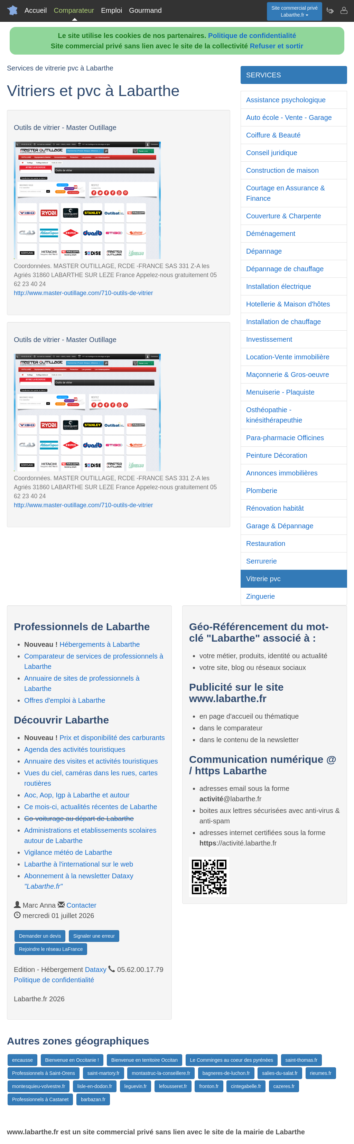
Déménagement (270, 233)
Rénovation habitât (275, 508)
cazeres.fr (284, 1086)
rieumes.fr (321, 1073)
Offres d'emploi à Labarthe (64, 700)
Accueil (36, 10)
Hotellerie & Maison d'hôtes (288, 304)
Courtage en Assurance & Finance (285, 193)
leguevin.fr (135, 1086)
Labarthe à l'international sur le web (78, 864)
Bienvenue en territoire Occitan (144, 1060)
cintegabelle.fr (246, 1086)
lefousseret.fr (173, 1086)
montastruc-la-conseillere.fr (161, 1073)
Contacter (81, 905)
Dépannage (264, 251)
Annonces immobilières (282, 473)
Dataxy (95, 969)
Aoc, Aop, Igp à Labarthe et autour (77, 795)
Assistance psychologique (286, 100)
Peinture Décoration (276, 455)
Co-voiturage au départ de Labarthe (79, 818)
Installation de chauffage (283, 321)
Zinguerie (260, 596)
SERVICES (263, 75)
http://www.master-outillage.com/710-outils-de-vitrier (83, 293)
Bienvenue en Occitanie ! (72, 1060)
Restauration (265, 543)
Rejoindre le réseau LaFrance (51, 949)
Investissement (269, 339)
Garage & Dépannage (280, 526)
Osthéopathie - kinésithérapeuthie (274, 415)
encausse (22, 1060)
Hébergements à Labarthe (99, 644)
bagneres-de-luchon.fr (226, 1073)
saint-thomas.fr (302, 1060)
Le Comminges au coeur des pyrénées (231, 1060)
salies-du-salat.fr (280, 1073)
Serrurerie (261, 561)
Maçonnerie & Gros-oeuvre (287, 374)
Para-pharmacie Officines (285, 438)
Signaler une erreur (94, 936)
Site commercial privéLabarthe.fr (294, 11)
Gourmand (145, 10)
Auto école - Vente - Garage (289, 117)
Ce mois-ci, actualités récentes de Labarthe (90, 807)
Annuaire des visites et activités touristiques (91, 761)
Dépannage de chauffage (285, 269)
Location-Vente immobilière (287, 357)
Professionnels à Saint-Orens (43, 1073)
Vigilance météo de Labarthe (68, 852)
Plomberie (261, 490)
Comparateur (74, 10)
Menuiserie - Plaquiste (280, 392)
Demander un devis (40, 936)
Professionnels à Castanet (40, 1099)
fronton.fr (208, 1086)
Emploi (111, 10)
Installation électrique (278, 286)
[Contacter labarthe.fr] (344, 10)
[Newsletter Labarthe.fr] (330, 10)
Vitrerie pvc (263, 579)
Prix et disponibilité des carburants (112, 737)
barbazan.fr (93, 1099)
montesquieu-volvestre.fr (38, 1086)
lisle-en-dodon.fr (94, 1086)
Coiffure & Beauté (273, 135)
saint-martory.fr (103, 1073)
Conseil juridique (271, 153)
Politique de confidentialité (252, 35)
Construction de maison (282, 170)
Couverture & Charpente (283, 216)
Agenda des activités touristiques (74, 749)
